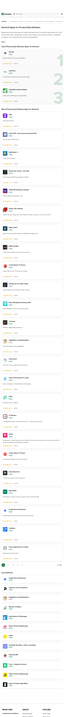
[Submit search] (14, 14)
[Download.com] (6, 14)
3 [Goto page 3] (12, 565)
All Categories (13, 21)
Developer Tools (39, 21)
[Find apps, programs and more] (36, 14)
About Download (27, 713)
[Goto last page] (59, 565)
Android (4, 21)
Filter (3, 42)
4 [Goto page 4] (17, 565)
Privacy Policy (46, 713)
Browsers (21, 21)
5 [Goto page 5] (22, 565)
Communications (29, 21)
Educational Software (49, 21)
